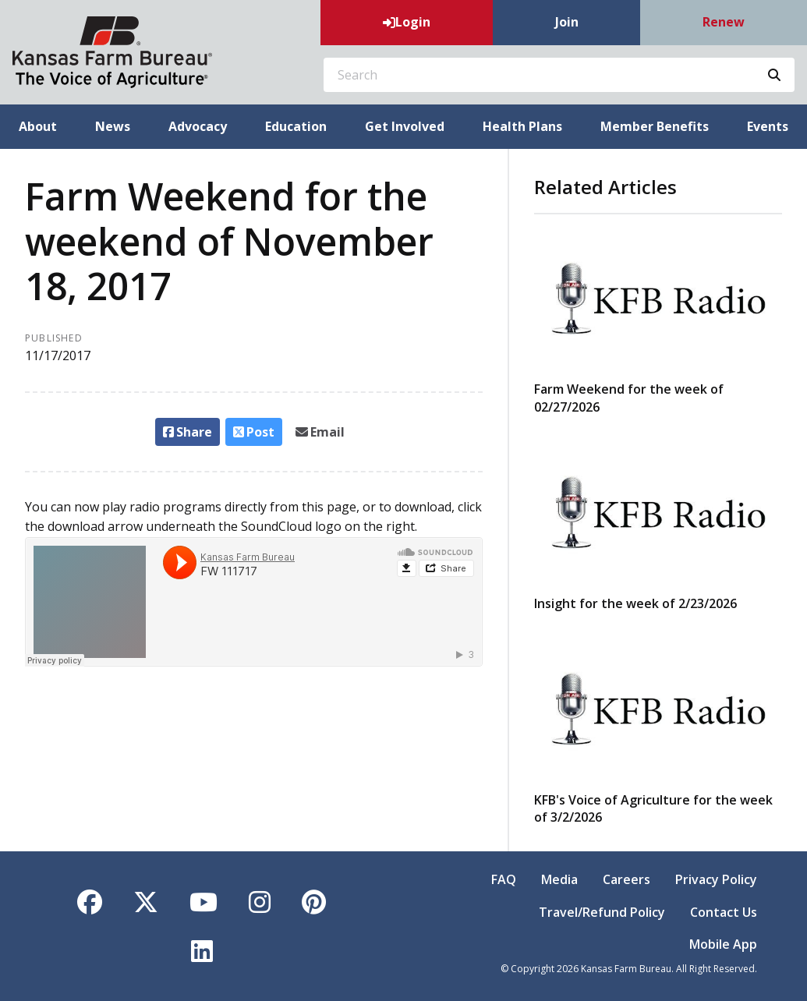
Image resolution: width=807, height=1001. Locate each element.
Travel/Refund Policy (602, 912)
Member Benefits (654, 126)
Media (559, 879)
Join (567, 21)
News (112, 126)
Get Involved (404, 126)
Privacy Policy (716, 879)
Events (767, 126)
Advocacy (197, 126)
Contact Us (723, 912)
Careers (626, 879)
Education (296, 126)
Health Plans (522, 126)
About (38, 126)
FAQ (503, 879)
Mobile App (723, 944)
